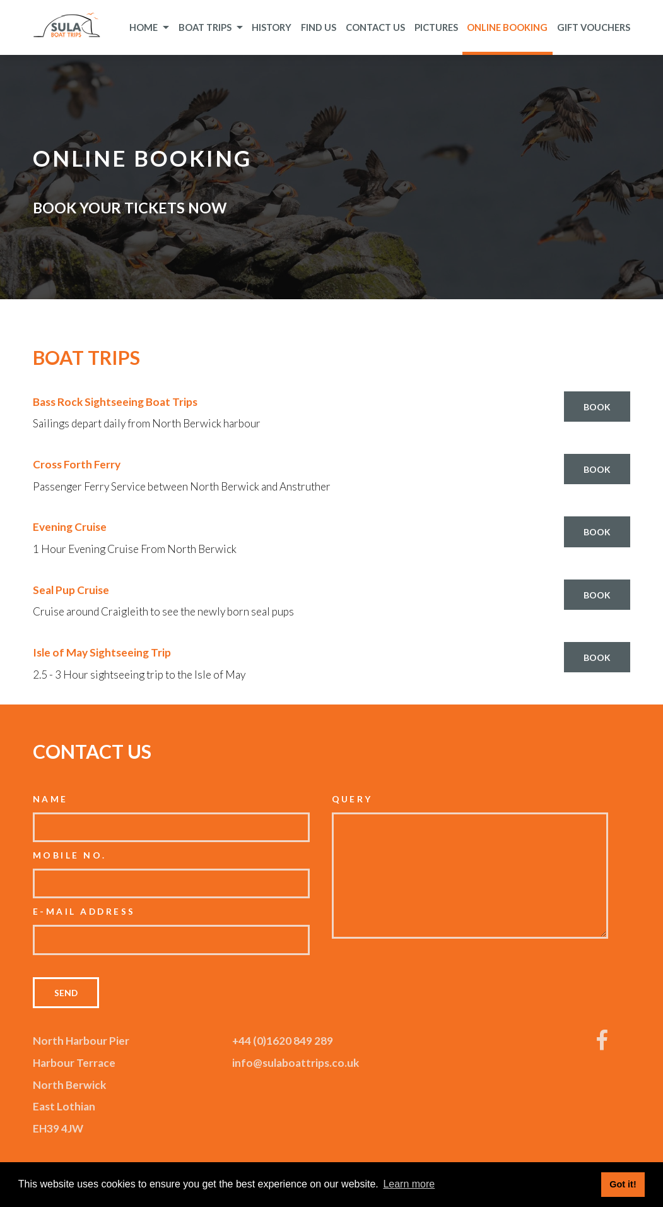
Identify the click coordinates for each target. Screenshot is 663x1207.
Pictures (436, 27)
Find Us (318, 27)
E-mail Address (84, 911)
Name (50, 799)
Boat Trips (211, 27)
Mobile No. (70, 855)
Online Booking (507, 27)
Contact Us (375, 27)
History (271, 27)
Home (149, 27)
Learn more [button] (409, 1184)
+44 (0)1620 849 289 (282, 1040)
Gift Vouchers (593, 27)
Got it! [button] (622, 1184)
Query (352, 799)
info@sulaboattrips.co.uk (295, 1062)
